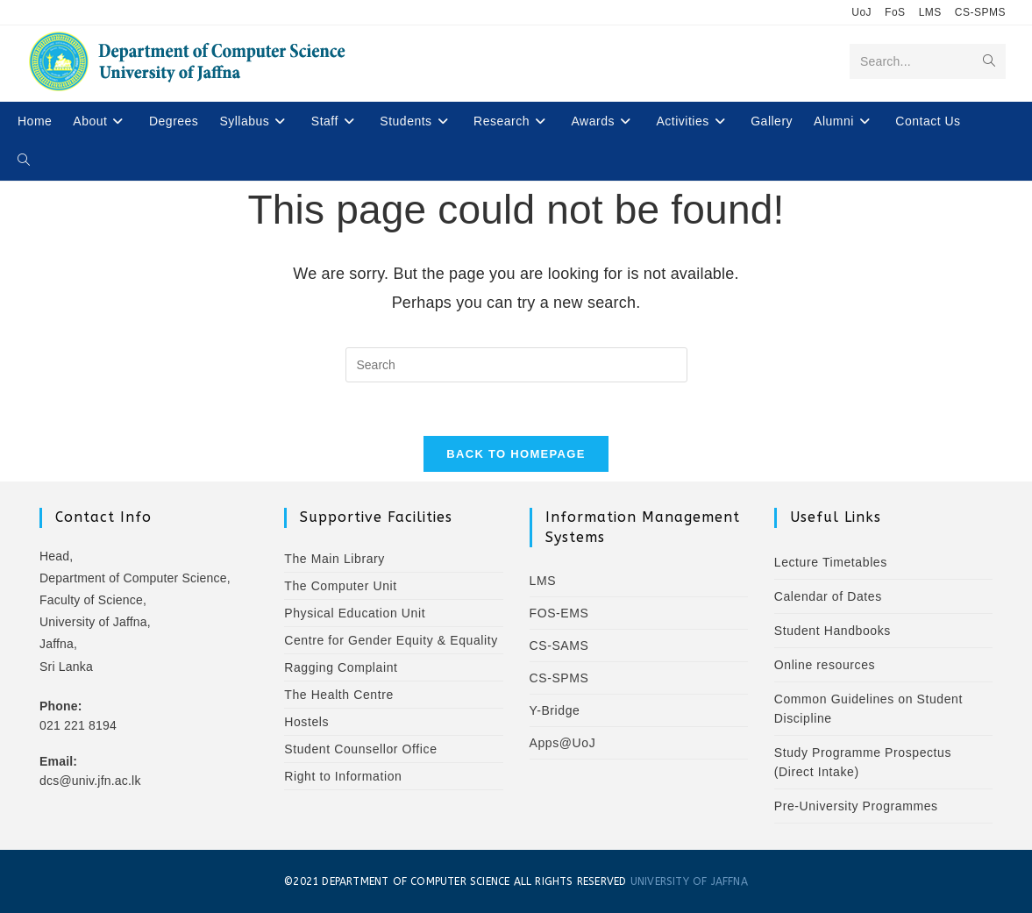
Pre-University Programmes (856, 806)
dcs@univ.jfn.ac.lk (90, 781)
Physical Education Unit (354, 613)
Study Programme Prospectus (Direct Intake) (862, 762)
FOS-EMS (559, 613)
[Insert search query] (516, 364)
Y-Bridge (555, 710)
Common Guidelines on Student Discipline (868, 708)
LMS (930, 12)
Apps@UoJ (563, 743)
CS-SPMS (980, 12)
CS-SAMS (559, 645)
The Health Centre (339, 695)
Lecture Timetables (830, 562)
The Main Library (334, 559)
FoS (895, 12)
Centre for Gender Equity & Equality (391, 640)
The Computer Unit (340, 586)
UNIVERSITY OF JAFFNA (689, 881)
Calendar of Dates (828, 596)
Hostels (306, 722)
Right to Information (343, 776)
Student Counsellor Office (360, 749)
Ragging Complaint (340, 667)
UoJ (861, 12)
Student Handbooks (832, 631)
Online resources (824, 665)
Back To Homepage (515, 453)
